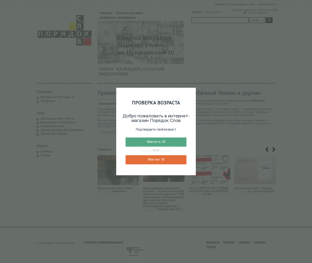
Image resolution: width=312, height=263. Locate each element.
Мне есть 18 (156, 142)
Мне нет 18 (156, 159)
